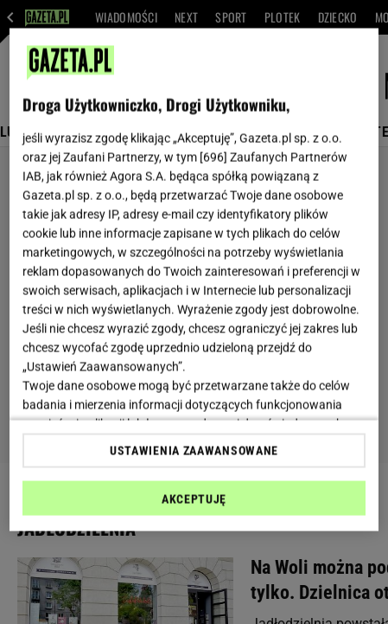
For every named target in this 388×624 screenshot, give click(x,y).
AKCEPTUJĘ (194, 498)
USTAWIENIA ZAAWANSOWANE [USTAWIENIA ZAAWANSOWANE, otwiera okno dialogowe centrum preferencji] (194, 450)
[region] (194, 280)
